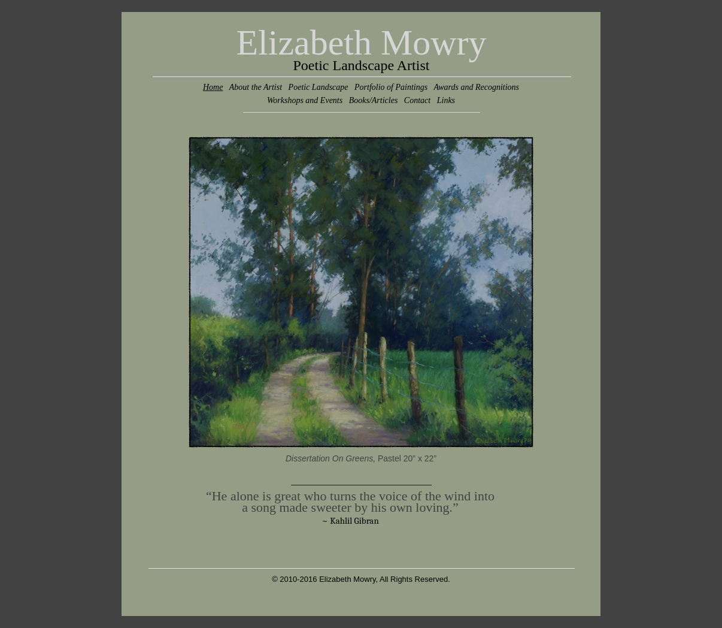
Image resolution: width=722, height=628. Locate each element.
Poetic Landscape (318, 87)
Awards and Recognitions (476, 87)
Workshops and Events (304, 100)
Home (213, 87)
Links (446, 100)
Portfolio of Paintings (390, 87)
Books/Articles (373, 100)
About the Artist (255, 87)
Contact (417, 100)
